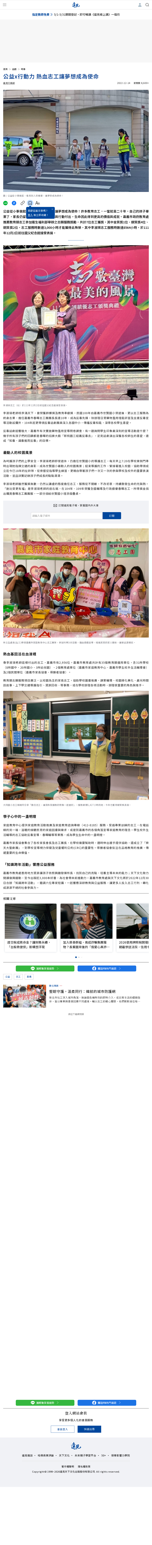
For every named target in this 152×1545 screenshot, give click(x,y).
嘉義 (29, 976)
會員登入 (62, 1429)
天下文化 (64, 1455)
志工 (18, 976)
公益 (7, 976)
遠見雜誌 (27, 1455)
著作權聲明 (68, 1466)
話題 (16, 69)
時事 (23, 69)
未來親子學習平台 (85, 1455)
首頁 (7, 69)
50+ (103, 1455)
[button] (144, 920)
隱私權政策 (84, 1466)
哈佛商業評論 (46, 1455)
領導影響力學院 (120, 1455)
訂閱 (112, 516)
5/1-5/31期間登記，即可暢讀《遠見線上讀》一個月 (87, 14)
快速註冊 (89, 1429)
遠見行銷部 (9, 83)
